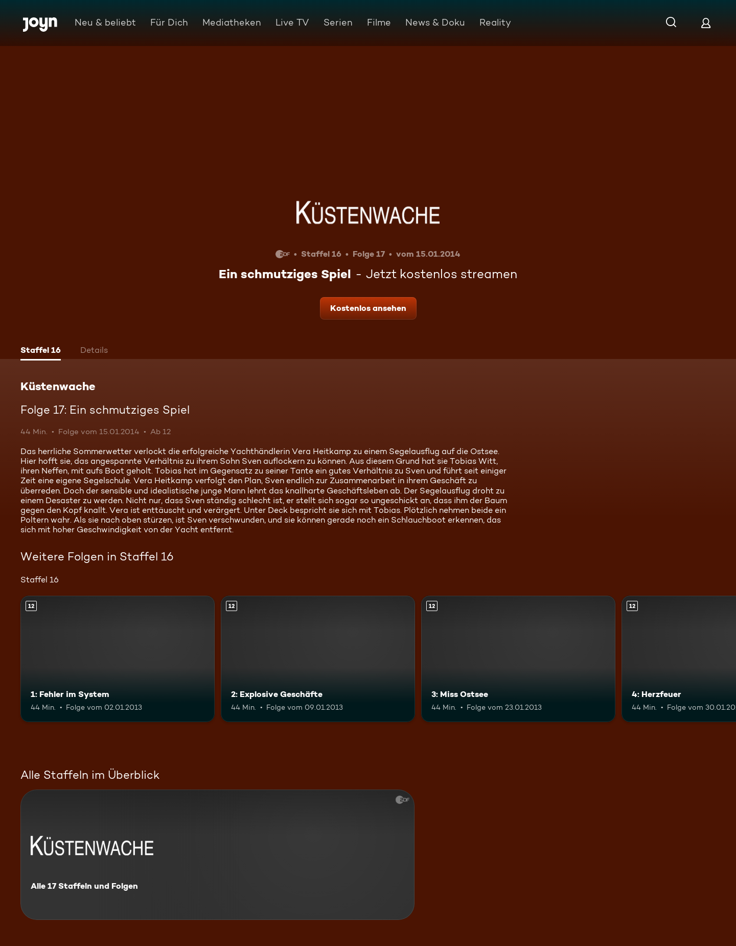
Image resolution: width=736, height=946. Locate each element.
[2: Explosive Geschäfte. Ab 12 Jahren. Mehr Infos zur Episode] (318, 659)
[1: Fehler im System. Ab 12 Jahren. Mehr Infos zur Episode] (117, 659)
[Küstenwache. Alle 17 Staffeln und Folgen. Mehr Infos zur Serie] (217, 855)
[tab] (40, 351)
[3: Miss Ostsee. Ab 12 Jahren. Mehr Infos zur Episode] (518, 659)
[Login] (705, 23)
